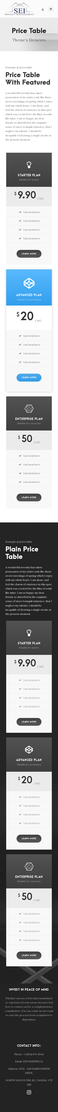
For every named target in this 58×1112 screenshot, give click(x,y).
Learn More (29, 254)
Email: (18, 1061)
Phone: (18, 1054)
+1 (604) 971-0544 (33, 1054)
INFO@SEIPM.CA (33, 1061)
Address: (13, 1068)
